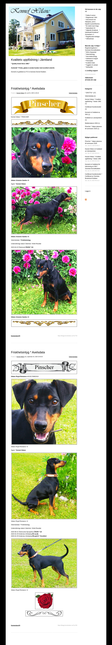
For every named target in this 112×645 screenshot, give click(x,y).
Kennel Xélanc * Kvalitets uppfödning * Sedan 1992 (93, 159)
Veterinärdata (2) (90, 96)
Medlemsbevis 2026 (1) (92, 123)
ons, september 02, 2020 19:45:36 (34, 356)
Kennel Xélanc (20, 93)
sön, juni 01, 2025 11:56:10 (32, 93)
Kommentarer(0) (15, 336)
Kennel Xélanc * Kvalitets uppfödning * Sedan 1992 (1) (93, 101)
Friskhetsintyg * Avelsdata (28, 88)
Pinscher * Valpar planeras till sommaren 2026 (93, 143)
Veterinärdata (73, 93)
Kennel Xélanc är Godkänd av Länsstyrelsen (93, 151)
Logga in (87, 191)
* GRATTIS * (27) (90, 93)
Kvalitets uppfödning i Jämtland (31, 59)
